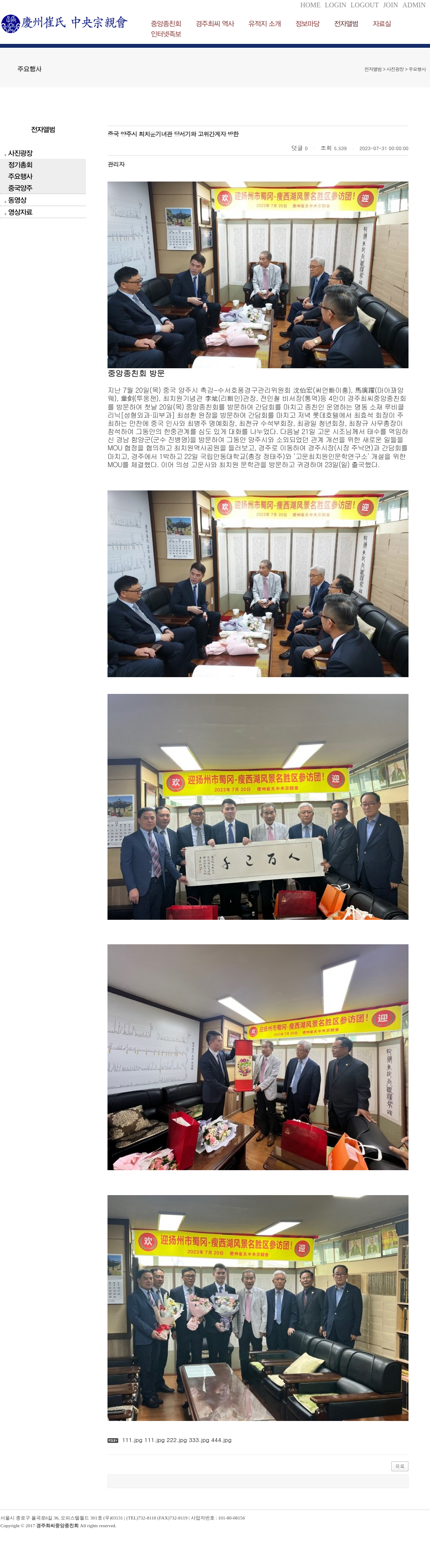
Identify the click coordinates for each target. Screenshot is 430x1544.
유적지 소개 (265, 23)
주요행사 (20, 176)
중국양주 (20, 187)
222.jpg (176, 1440)
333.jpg (198, 1440)
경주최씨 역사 (215, 23)
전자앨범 (346, 23)
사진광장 (20, 153)
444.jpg (220, 1440)
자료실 (382, 23)
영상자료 (20, 212)
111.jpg (132, 1440)
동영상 (17, 199)
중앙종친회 (166, 23)
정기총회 (20, 164)
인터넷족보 (166, 33)
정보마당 (307, 23)
